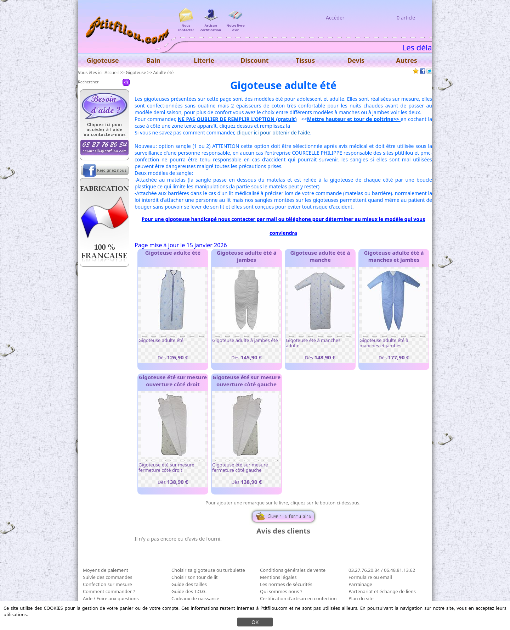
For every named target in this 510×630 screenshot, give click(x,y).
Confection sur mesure (107, 584)
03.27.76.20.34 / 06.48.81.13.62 (381, 570)
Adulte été (163, 73)
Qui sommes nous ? (281, 591)
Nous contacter (186, 25)
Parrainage (360, 584)
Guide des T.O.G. (188, 591)
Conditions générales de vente (292, 570)
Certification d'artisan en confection (298, 598)
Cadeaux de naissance (195, 598)
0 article (406, 17)
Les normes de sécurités (286, 584)
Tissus (305, 60)
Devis (355, 60)
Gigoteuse (136, 73)
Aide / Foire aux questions (111, 598)
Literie (204, 60)
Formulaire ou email (370, 577)
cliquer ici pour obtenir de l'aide (273, 132)
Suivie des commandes (107, 577)
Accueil (112, 73)
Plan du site (361, 598)
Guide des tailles (189, 584)
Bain (153, 60)
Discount (254, 60)
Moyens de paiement (105, 570)
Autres (406, 60)
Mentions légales (278, 577)
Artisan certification (210, 25)
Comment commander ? (109, 591)
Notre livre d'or (235, 25)
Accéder (335, 17)
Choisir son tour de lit (194, 577)
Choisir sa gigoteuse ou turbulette (208, 570)
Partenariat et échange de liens (382, 591)
